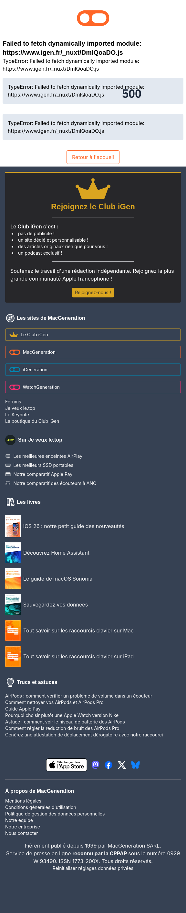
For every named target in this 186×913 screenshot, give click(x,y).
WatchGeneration (34, 387)
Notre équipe (19, 820)
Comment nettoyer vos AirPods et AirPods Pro (54, 702)
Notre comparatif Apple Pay (38, 474)
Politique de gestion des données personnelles (55, 813)
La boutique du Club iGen (32, 421)
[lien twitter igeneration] (122, 765)
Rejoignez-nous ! (93, 292)
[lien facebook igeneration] (108, 765)
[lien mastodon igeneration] (95, 765)
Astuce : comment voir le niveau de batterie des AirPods (65, 721)
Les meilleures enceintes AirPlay (43, 456)
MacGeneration (32, 352)
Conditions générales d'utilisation (40, 807)
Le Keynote (17, 414)
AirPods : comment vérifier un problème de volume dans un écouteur (78, 696)
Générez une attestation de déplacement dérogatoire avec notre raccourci (84, 734)
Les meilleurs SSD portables (39, 465)
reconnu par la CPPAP (100, 853)
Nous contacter (21, 833)
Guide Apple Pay (23, 708)
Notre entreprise (22, 826)
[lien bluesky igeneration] (135, 765)
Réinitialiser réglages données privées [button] (93, 868)
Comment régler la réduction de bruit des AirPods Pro (62, 728)
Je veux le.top (20, 408)
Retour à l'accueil (93, 157)
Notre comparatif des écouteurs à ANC (50, 483)
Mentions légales (23, 800)
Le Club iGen (28, 334)
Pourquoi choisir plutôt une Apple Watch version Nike (62, 715)
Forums (13, 401)
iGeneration (28, 369)
